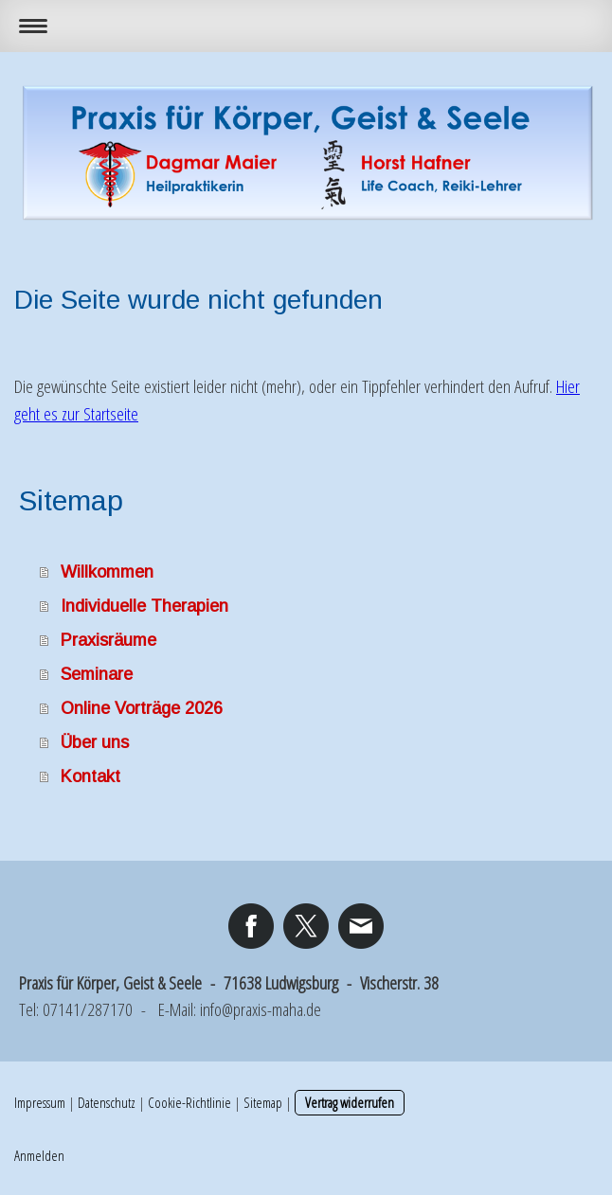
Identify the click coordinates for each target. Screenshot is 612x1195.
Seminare (97, 674)
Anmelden (39, 1155)
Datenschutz (106, 1102)
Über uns (95, 742)
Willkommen (107, 571)
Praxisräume (108, 640)
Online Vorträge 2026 (142, 708)
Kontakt (90, 776)
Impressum (39, 1102)
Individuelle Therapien (144, 606)
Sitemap (262, 1102)
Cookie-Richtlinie (189, 1102)
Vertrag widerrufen (349, 1102)
